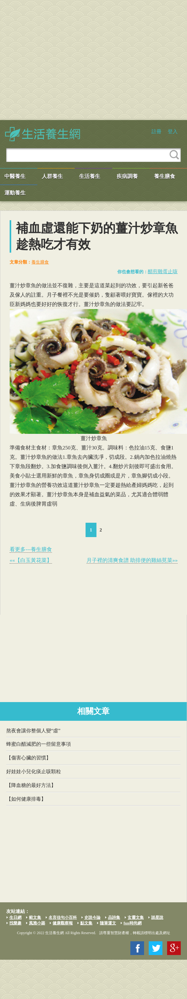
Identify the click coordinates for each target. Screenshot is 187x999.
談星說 (157, 917)
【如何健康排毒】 (26, 799)
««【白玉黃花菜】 (31, 560)
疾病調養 (127, 176)
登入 (173, 131)
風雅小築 (37, 923)
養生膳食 (164, 176)
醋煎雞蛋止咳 (163, 271)
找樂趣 (15, 923)
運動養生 (15, 193)
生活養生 (89, 176)
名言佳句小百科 (63, 917)
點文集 (86, 923)
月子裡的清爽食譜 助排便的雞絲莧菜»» (132, 560)
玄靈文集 (136, 917)
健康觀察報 (63, 923)
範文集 (35, 917)
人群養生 (52, 176)
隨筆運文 (108, 923)
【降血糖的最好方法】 (31, 785)
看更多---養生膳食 (31, 549)
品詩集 (114, 917)
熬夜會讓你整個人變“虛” (33, 730)
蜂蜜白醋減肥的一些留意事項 (38, 744)
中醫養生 (15, 176)
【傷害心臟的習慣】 (28, 757)
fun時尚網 (133, 923)
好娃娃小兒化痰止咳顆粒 (33, 771)
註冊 (156, 131)
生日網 (15, 917)
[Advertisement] (58, 60)
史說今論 (92, 917)
